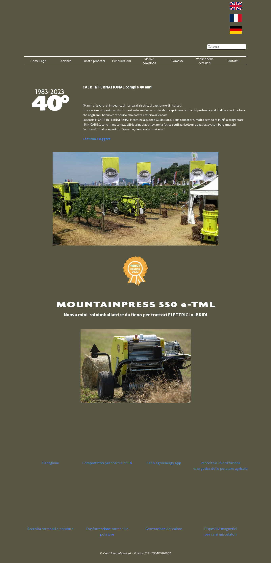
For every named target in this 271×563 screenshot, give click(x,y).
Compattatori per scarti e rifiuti (107, 463)
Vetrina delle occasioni (204, 61)
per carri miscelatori (220, 534)
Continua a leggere (96, 139)
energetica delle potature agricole (220, 468)
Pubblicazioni (121, 61)
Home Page (38, 61)
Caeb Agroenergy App (164, 463)
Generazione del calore (163, 528)
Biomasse (177, 61)
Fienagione (50, 463)
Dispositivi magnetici (220, 528)
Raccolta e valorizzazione (220, 463)
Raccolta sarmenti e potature (50, 528)
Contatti (232, 61)
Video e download (149, 61)
